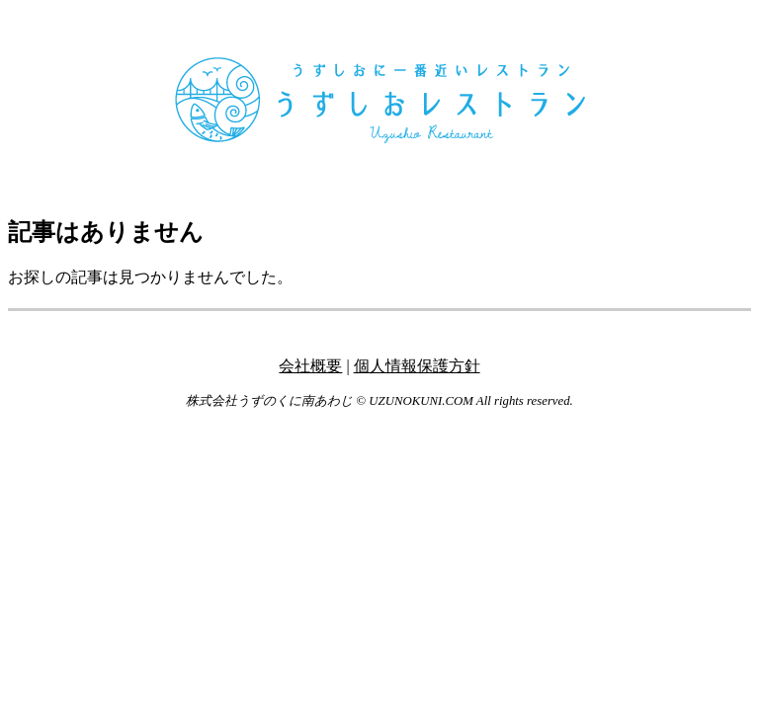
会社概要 (310, 365)
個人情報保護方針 (417, 365)
